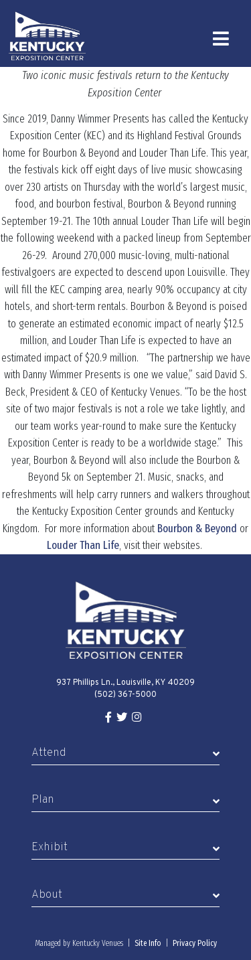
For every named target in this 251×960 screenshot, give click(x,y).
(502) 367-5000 (125, 695)
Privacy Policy (195, 943)
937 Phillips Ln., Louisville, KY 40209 (125, 682)
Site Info (148, 943)
